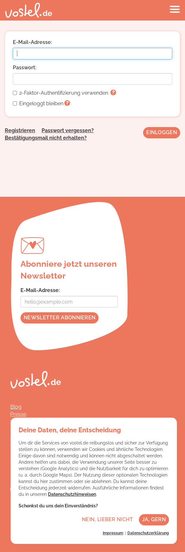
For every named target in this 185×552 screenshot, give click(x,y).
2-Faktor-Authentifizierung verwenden (64, 93)
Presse (18, 414)
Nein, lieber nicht (107, 519)
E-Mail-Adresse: (32, 42)
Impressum (113, 533)
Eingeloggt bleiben (41, 103)
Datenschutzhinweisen (72, 494)
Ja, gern (154, 519)
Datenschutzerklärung (148, 533)
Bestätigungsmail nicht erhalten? (46, 138)
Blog (15, 407)
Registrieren (20, 130)
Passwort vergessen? (68, 130)
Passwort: (24, 68)
